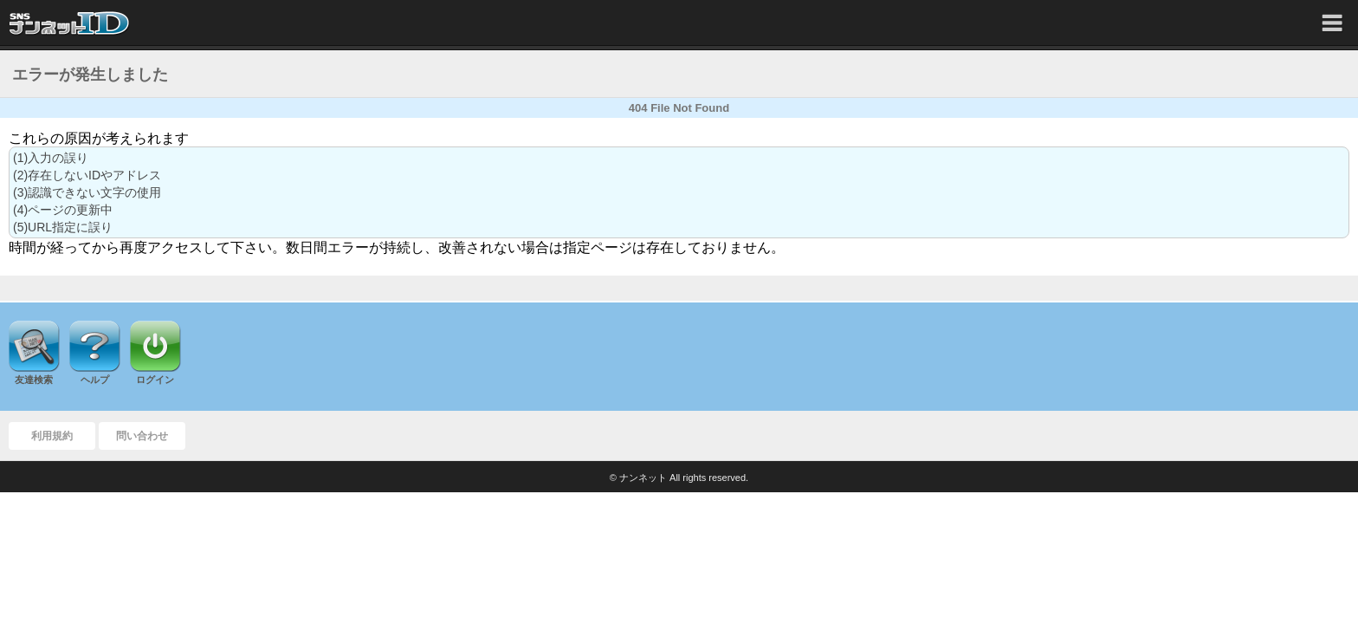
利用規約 (52, 436)
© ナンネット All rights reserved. (679, 477)
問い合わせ (142, 436)
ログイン (155, 379)
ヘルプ (95, 379)
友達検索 (34, 379)
